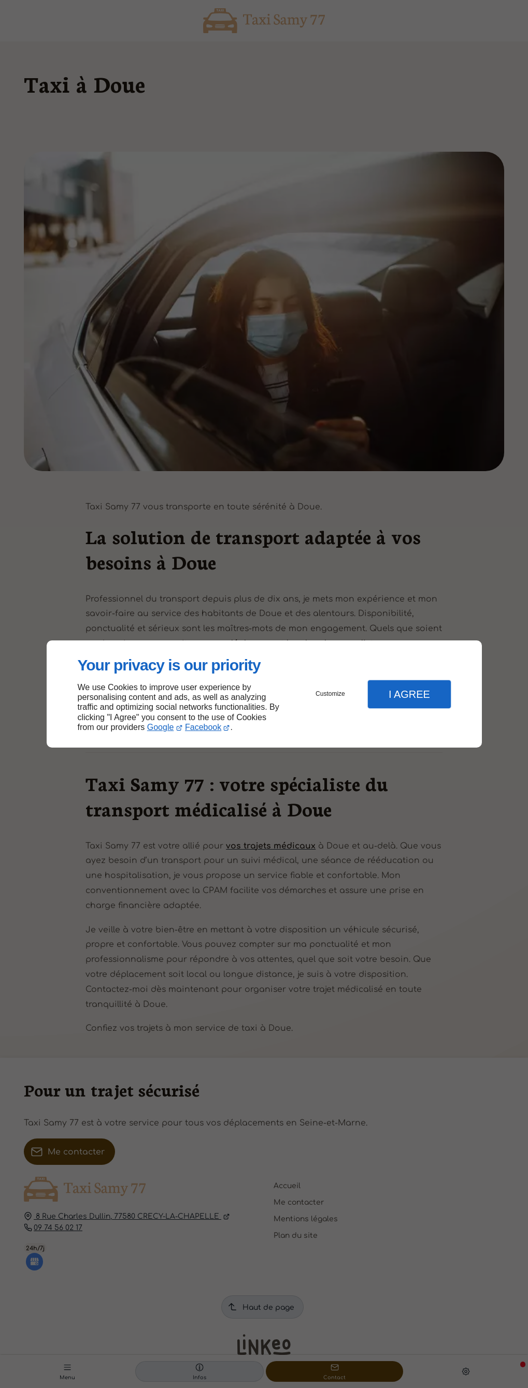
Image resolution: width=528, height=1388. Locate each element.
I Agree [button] (409, 694)
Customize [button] (330, 693)
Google (160, 727)
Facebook (203, 727)
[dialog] (264, 694)
